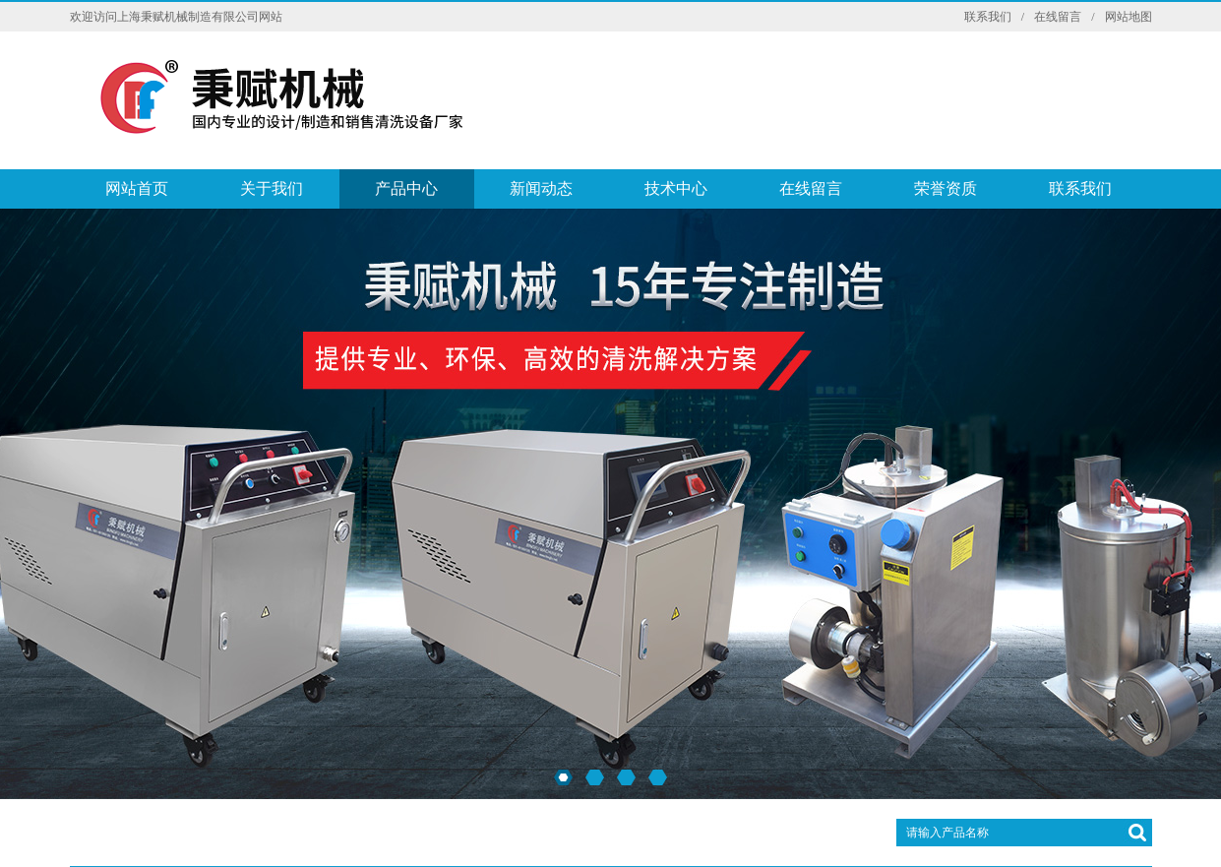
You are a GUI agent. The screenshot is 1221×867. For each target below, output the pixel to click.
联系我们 (987, 17)
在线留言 (1057, 17)
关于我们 (271, 188)
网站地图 (1128, 17)
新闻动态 (541, 188)
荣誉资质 (945, 188)
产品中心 (406, 188)
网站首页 (136, 188)
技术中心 (675, 188)
